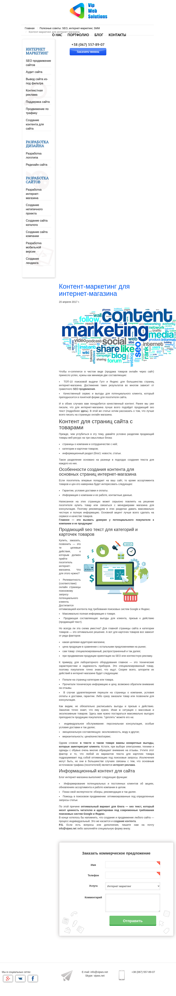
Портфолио (78, 35)
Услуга (93, 885)
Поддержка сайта (38, 101)
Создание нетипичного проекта (34, 209)
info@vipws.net (67, 828)
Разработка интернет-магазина (33, 194)
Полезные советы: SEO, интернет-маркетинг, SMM (70, 28)
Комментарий (93, 897)
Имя (93, 864)
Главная (29, 28)
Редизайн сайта (36, 164)
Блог (98, 35)
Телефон (93, 875)
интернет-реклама (124, 764)
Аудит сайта (34, 71)
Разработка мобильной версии (33, 247)
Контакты (117, 35)
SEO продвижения (84, 388)
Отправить (132, 921)
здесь (84, 410)
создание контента (124, 821)
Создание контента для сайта (35, 124)
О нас (57, 35)
